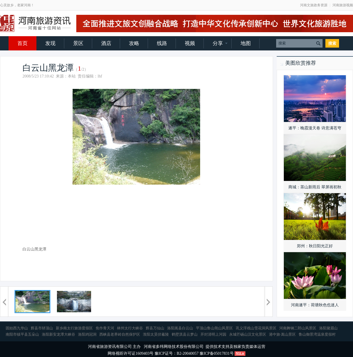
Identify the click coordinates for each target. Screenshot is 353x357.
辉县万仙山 (155, 328)
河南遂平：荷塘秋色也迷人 (315, 305)
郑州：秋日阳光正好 (315, 246)
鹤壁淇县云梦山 (185, 334)
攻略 (134, 43)
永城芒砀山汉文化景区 (247, 334)
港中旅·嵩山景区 (282, 334)
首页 (22, 43)
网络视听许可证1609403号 (130, 353)
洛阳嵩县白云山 (180, 328)
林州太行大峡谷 (130, 328)
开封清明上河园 (213, 334)
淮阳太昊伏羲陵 (156, 334)
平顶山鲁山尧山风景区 (214, 328)
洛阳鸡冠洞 (87, 334)
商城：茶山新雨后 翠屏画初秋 (314, 187)
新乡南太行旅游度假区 (74, 328)
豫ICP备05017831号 (217, 353)
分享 (218, 43)
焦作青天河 (105, 328)
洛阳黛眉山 (328, 328)
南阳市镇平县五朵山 (22, 334)
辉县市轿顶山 (42, 328)
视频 (190, 43)
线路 (162, 43)
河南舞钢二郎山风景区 (297, 328)
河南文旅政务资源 (313, 5)
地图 (246, 43)
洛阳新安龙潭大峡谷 (58, 334)
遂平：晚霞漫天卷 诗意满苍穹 (314, 128)
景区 (78, 43)
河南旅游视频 (343, 5)
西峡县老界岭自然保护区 (119, 334)
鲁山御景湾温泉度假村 (317, 334)
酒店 (106, 43)
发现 (50, 43)
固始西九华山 (17, 328)
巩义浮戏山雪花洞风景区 (256, 328)
